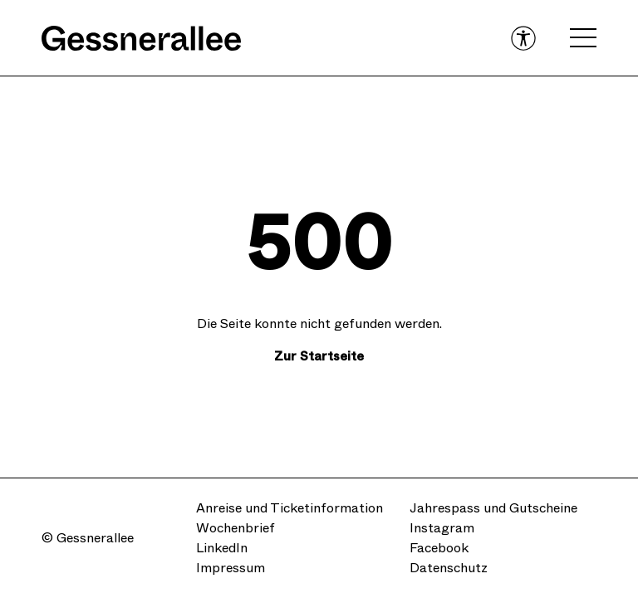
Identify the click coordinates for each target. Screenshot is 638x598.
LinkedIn (222, 547)
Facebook (439, 547)
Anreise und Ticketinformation (289, 507)
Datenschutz (449, 567)
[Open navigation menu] (583, 38)
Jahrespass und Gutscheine (493, 507)
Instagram (442, 527)
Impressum (230, 567)
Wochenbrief (235, 527)
